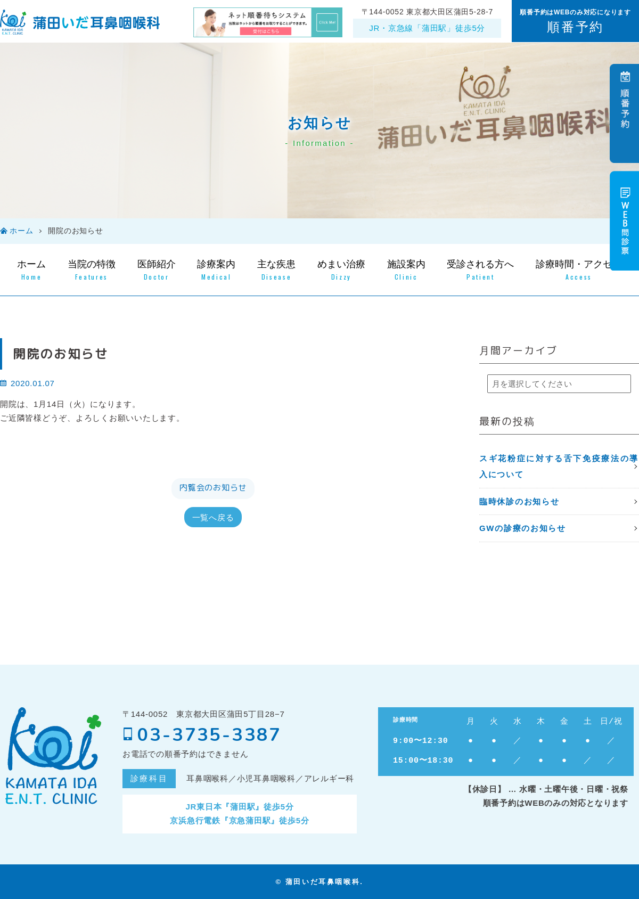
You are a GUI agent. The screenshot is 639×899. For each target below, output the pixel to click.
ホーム (21, 231)
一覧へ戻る (213, 516)
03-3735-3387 (202, 735)
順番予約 (575, 27)
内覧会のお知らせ (213, 487)
